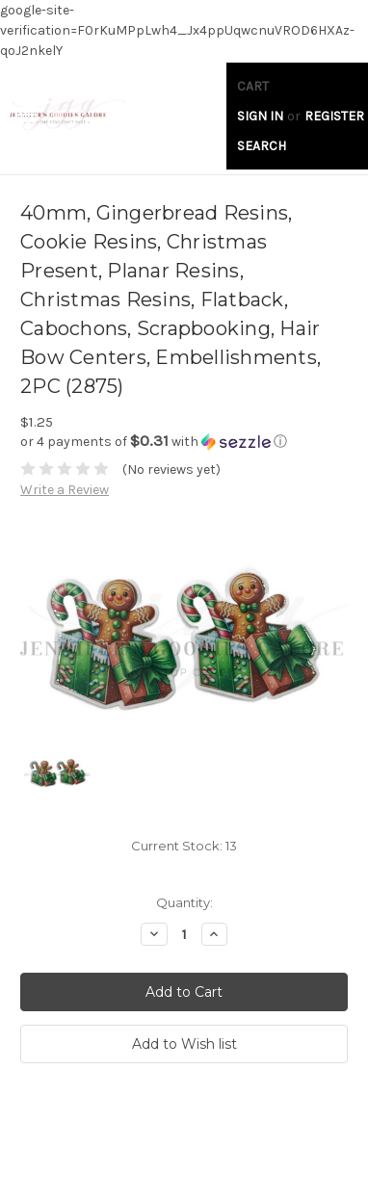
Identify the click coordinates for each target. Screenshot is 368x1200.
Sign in (260, 116)
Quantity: (184, 902)
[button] (184, 441)
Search (261, 146)
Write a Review (64, 490)
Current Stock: (184, 845)
